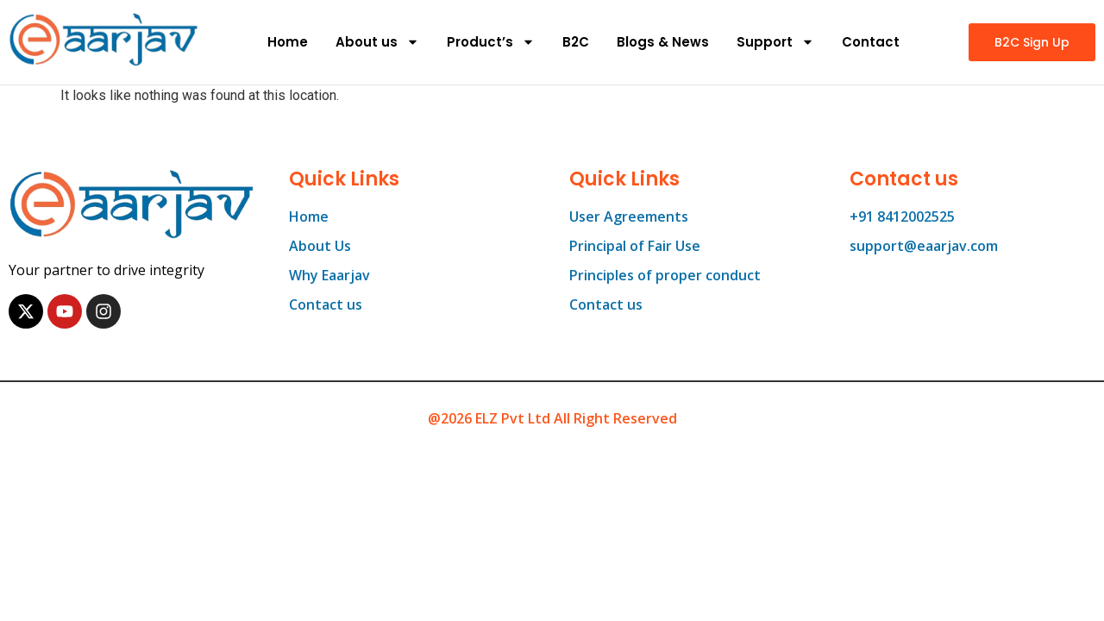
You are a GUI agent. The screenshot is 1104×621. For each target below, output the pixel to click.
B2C (575, 42)
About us (377, 42)
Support (775, 42)
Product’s (491, 42)
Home (287, 42)
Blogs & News (663, 42)
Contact (871, 42)
